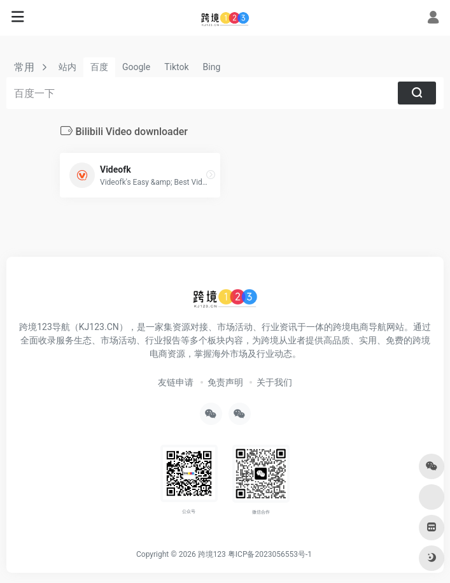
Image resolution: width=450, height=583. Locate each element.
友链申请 (175, 382)
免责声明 (225, 382)
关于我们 (274, 382)
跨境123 (212, 554)
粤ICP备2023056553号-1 (270, 554)
